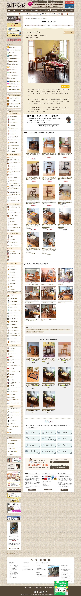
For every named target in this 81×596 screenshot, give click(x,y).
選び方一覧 (11, 44)
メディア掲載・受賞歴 (41, 576)
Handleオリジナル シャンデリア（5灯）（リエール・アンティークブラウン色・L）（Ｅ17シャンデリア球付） (49, 249)
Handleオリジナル (15, 106)
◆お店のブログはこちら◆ (14, 548)
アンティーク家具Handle (29, 18)
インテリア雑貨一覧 (13, 345)
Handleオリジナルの (15, 103)
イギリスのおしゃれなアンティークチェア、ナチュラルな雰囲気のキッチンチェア (64, 359)
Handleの (14, 100)
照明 (43, 13)
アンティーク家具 (24, 13)
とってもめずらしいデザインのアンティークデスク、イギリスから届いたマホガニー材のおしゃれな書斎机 (48, 359)
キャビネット (14, 569)
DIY (10, 576)
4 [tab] (52, 84)
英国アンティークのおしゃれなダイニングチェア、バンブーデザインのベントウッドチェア (49, 178)
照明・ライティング (14, 573)
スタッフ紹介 (39, 574)
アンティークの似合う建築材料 (15, 95)
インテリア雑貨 (13, 574)
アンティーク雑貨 (35, 13)
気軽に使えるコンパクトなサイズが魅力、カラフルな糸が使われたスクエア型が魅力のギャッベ (49, 226)
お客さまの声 (25, 566)
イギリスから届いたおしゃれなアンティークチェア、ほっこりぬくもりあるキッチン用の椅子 (33, 202)
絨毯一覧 (10, 248)
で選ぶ (12, 59)
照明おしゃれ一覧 (12, 263)
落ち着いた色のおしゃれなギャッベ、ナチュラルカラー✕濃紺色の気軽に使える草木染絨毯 (33, 384)
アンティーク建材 (13, 577)
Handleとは (39, 566)
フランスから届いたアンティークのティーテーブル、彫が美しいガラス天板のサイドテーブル (33, 178)
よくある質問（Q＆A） (27, 569)
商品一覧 (10, 111)
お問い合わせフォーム (67, 580)
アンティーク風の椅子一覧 (14, 233)
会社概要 (54, 10)
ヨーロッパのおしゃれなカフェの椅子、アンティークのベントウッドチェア (49, 202)
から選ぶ (11, 47)
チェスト (13, 568)
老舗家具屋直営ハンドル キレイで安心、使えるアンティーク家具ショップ (17, 4)
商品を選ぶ (11, 562)
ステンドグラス (13, 570)
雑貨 (59, 13)
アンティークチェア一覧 (13, 113)
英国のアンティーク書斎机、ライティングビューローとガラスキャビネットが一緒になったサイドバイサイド (33, 154)
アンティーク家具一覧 (13, 154)
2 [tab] (47, 84)
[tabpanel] (48, 61)
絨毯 (64, 13)
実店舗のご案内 (64, 565)
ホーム (9, 10)
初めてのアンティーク (41, 569)
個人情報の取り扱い (50, 587)
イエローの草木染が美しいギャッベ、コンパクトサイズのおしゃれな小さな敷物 (48, 384)
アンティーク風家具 (51, 13)
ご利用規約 (29, 587)
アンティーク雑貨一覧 (13, 292)
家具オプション (12, 437)
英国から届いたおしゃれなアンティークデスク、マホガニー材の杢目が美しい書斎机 (49, 154)
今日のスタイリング (38, 18)
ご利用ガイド (63, 10)
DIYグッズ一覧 (12, 406)
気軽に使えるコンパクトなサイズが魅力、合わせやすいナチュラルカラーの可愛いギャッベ (65, 226)
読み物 (47, 10)
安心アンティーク (23, 10)
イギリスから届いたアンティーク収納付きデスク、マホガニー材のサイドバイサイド (33, 359)
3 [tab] (50, 84)
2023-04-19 (45, 18)
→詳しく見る (69, 581)
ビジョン (39, 565)
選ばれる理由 (39, 568)
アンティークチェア (14, 13)
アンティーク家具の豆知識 (12, 551)
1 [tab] (45, 84)
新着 (14, 10)
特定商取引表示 (39, 587)
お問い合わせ (71, 10)
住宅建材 (70, 13)
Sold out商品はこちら (11, 553)
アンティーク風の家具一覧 (14, 204)
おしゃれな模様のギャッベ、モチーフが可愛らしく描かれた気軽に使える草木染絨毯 (65, 202)
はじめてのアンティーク (37, 10)
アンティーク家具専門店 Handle (43, 562)
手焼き (15, 98)
